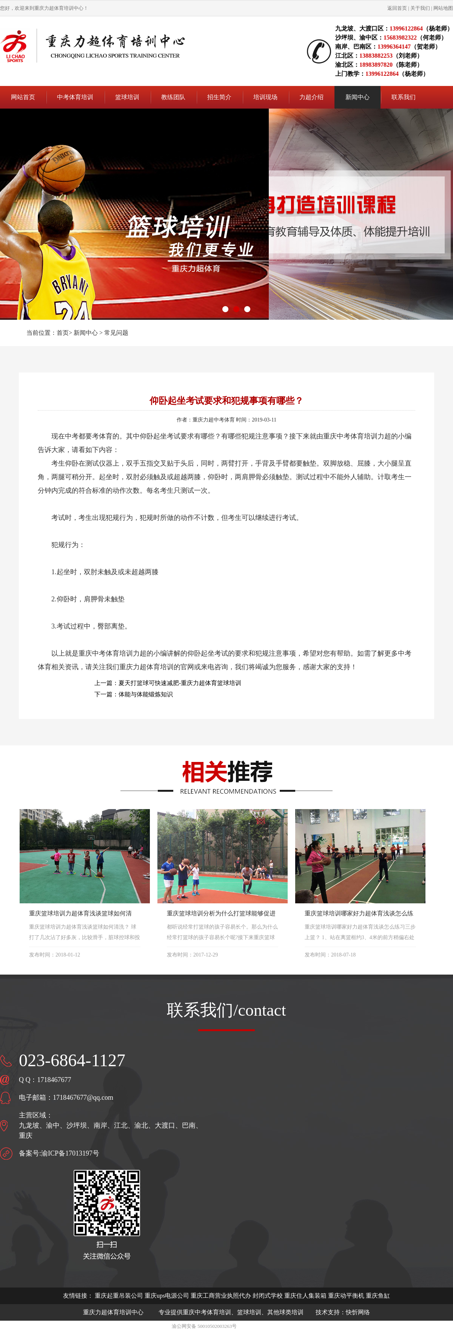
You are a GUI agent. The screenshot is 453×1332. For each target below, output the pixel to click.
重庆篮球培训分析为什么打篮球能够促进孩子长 (221, 914)
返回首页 (397, 8)
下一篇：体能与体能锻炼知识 (133, 694)
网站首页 (23, 97)
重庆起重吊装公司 (119, 1295)
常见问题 (116, 333)
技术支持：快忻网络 (343, 1312)
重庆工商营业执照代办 (221, 1295)
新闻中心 (86, 333)
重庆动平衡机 (346, 1295)
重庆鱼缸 (378, 1295)
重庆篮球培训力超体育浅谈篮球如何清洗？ (80, 914)
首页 (63, 333)
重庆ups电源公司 (167, 1295)
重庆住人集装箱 (305, 1295)
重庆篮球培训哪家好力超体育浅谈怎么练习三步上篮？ (359, 914)
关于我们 (420, 8)
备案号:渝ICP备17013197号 (59, 1153)
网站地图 (443, 8)
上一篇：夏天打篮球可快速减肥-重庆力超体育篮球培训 (167, 683)
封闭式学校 (268, 1295)
